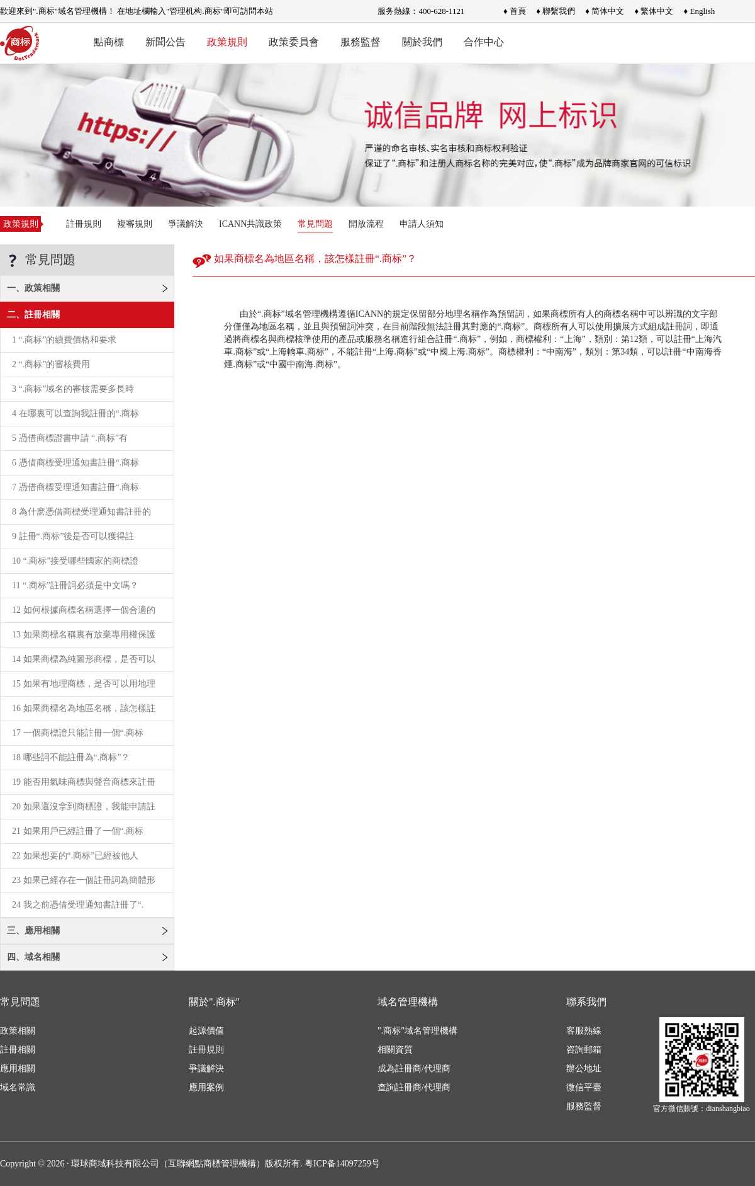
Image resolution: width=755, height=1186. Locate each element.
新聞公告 (165, 42)
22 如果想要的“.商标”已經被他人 (75, 855)
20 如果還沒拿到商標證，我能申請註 (83, 806)
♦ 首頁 (514, 11)
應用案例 (206, 1087)
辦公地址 (583, 1068)
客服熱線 (583, 1030)
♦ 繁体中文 (653, 11)
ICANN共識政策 (250, 224)
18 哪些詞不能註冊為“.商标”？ (71, 757)
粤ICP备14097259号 (342, 1163)
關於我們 (422, 42)
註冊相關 (17, 1049)
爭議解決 (185, 224)
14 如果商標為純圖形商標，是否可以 (83, 659)
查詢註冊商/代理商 (414, 1087)
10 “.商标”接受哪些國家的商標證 (75, 561)
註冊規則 (83, 224)
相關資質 (395, 1049)
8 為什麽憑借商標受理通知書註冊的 (81, 511)
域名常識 (17, 1087)
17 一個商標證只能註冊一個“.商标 (77, 733)
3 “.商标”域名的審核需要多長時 (73, 389)
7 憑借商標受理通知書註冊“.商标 (75, 487)
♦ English (699, 11)
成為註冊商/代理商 (414, 1068)
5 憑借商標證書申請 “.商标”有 (70, 438)
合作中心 (484, 42)
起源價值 (206, 1030)
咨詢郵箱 (583, 1049)
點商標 (109, 42)
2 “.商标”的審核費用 (51, 364)
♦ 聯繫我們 (555, 11)
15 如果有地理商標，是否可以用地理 (83, 683)
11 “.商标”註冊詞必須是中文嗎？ (75, 585)
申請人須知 (422, 224)
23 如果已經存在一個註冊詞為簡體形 (83, 880)
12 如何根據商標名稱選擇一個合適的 (83, 610)
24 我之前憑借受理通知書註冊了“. (77, 904)
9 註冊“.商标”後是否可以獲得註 (73, 536)
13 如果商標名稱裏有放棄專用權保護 (83, 634)
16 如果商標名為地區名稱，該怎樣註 (83, 708)
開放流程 (366, 224)
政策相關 (17, 1030)
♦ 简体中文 (604, 11)
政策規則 (227, 42)
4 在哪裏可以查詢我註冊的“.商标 (75, 413)
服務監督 (360, 42)
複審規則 (134, 224)
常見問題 (315, 224)
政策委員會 (294, 42)
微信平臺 (583, 1087)
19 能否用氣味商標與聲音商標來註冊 (83, 782)
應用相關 (17, 1068)
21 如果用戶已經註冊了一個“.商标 (77, 831)
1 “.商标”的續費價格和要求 (64, 340)
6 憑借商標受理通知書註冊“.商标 (75, 462)
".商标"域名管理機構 (417, 1030)
